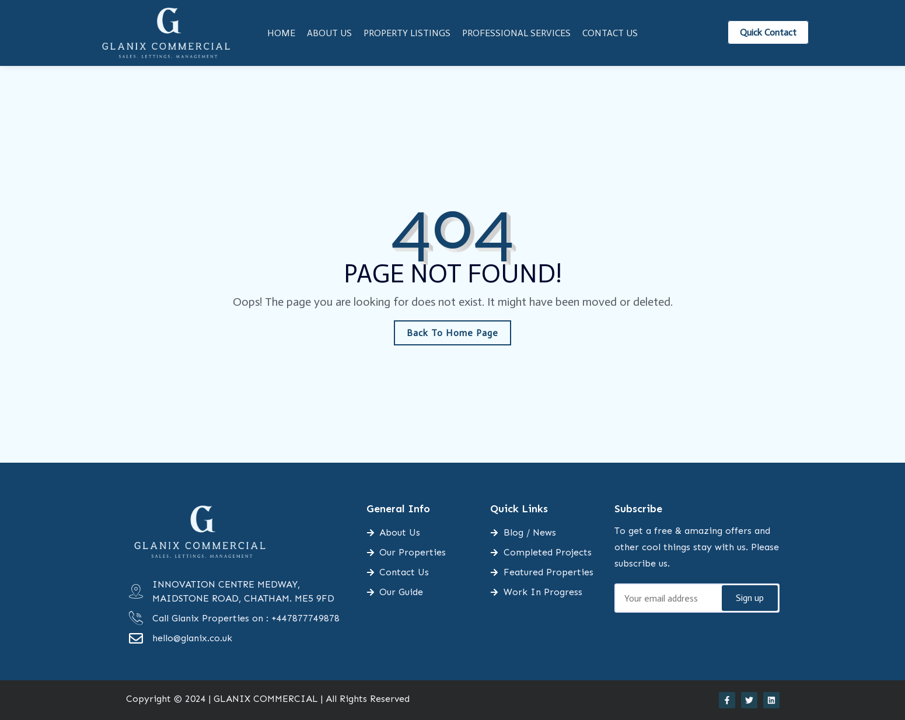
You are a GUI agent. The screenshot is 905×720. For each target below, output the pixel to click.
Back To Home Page (452, 332)
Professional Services (516, 33)
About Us (329, 33)
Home (281, 33)
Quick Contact (768, 32)
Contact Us (610, 33)
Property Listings (407, 33)
